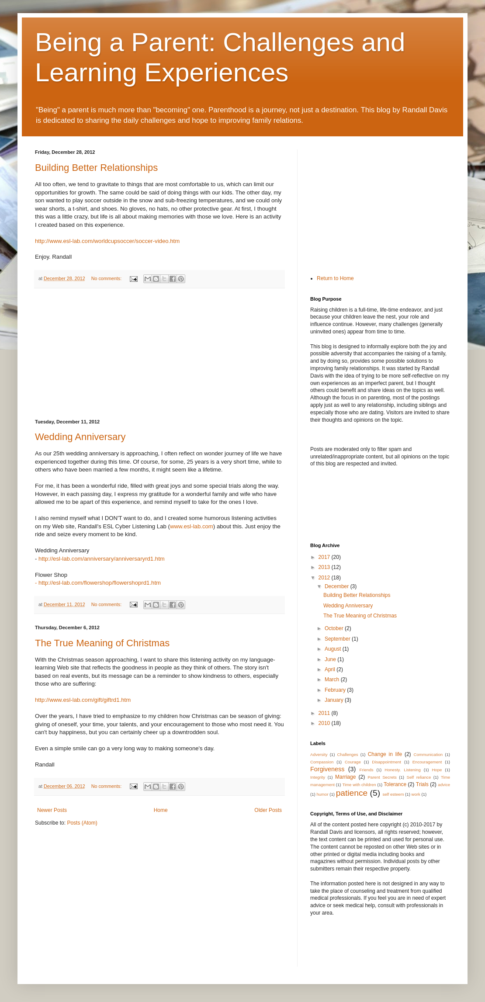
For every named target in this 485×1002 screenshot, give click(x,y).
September (338, 639)
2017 (325, 557)
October (335, 628)
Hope (437, 769)
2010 (325, 723)
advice (444, 784)
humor (322, 794)
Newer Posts (52, 810)
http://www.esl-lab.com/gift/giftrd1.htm (83, 700)
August (334, 649)
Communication (428, 754)
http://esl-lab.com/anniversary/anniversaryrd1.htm (101, 558)
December (337, 586)
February (336, 690)
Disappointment (386, 761)
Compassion (321, 761)
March (333, 679)
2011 (325, 713)
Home (161, 810)
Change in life (385, 754)
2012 (325, 578)
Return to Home (335, 278)
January (335, 700)
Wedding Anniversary (80, 436)
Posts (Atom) (82, 823)
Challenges (347, 754)
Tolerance (395, 784)
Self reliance (419, 777)
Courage (353, 761)
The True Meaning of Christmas (102, 643)
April (330, 669)
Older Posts (268, 810)
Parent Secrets (381, 777)
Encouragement (427, 761)
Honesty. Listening (403, 769)
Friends (367, 769)
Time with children (359, 784)
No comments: (107, 278)
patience (352, 792)
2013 (325, 567)
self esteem (393, 794)
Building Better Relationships (96, 167)
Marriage (345, 777)
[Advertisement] (159, 354)
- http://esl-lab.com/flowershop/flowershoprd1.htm (98, 582)
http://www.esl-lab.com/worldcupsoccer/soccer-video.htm (107, 241)
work (416, 794)
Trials (422, 784)
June (331, 659)
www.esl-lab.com (191, 526)
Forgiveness (327, 769)
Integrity (317, 777)
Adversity (318, 754)
